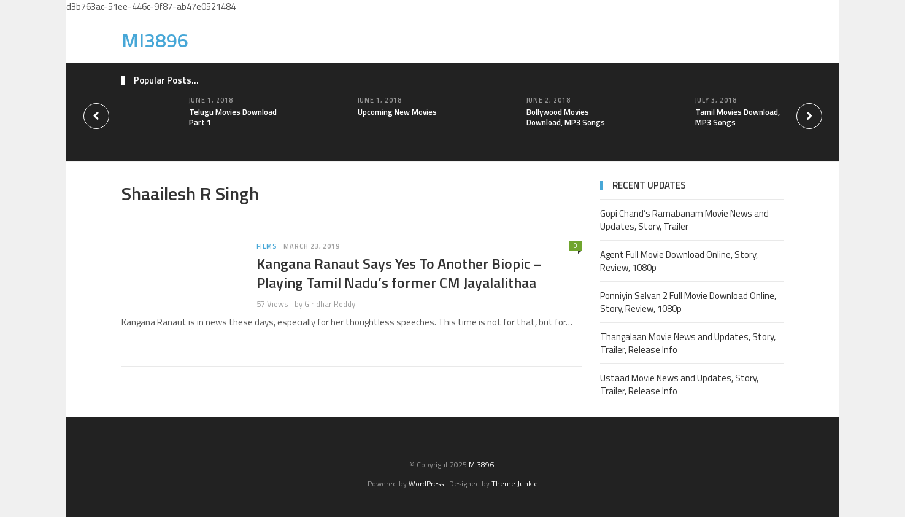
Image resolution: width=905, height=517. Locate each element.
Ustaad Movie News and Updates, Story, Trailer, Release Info (679, 384)
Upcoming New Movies (397, 112)
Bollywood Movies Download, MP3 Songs (565, 117)
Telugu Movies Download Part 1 (233, 117)
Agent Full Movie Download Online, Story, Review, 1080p (679, 260)
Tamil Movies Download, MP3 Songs (737, 117)
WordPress (426, 483)
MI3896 (154, 40)
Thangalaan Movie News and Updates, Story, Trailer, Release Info (688, 343)
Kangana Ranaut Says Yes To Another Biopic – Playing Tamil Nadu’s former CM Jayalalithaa (399, 272)
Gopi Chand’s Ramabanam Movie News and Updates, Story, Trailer (684, 219)
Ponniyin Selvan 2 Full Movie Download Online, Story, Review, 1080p (688, 302)
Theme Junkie (514, 483)
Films (267, 246)
